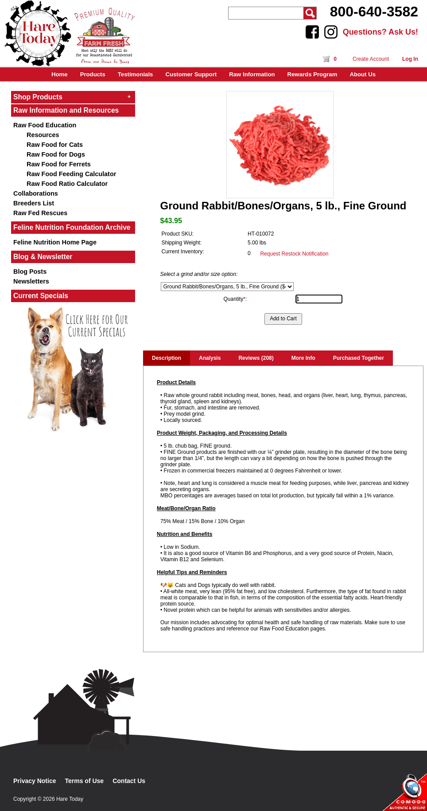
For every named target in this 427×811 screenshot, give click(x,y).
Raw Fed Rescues (40, 213)
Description (166, 358)
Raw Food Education (44, 125)
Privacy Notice (34, 780)
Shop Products (72, 97)
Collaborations (35, 193)
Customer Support (191, 74)
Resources (43, 134)
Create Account (371, 59)
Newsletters (31, 281)
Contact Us (129, 780)
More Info (303, 358)
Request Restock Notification (294, 254)
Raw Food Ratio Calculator (67, 183)
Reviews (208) (255, 358)
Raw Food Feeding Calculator (71, 173)
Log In (410, 59)
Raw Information (252, 74)
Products (92, 74)
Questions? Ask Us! (380, 32)
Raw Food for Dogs (56, 154)
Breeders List (33, 203)
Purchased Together (358, 358)
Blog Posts (30, 271)
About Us (362, 74)
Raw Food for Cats (55, 144)
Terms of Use (84, 780)
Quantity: (235, 299)
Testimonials (135, 74)
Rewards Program (312, 74)
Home (59, 74)
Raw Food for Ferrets (59, 164)
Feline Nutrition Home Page (55, 242)
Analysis (210, 358)
